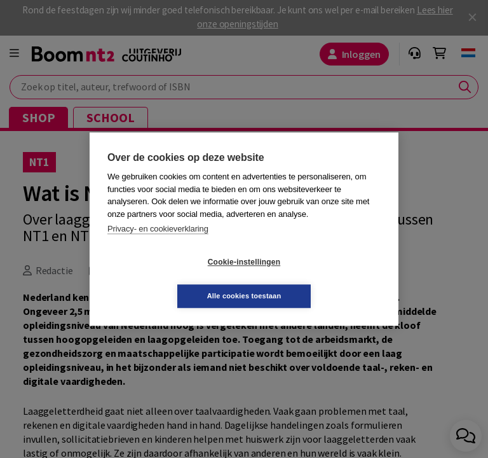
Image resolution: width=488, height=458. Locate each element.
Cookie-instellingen (168, 279)
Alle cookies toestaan (320, 278)
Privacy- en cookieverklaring (157, 246)
